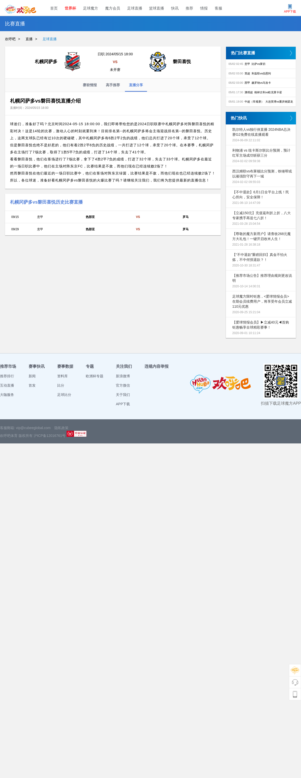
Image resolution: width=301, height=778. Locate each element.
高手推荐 (113, 85)
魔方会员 (112, 8)
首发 (32, 385)
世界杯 (70, 8)
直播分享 (136, 87)
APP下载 (123, 404)
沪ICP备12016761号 (50, 436)
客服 (218, 8)
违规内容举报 (156, 366)
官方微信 (123, 385)
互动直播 (7, 385)
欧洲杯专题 (94, 376)
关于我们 (123, 395)
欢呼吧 (10, 39)
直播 (29, 39)
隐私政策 (61, 428)
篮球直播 (156, 8)
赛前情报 (90, 85)
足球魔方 (90, 8)
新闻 (32, 376)
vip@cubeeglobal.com (33, 428)
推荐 (189, 8)
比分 (60, 385)
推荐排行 (7, 376)
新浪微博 (123, 376)
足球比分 (64, 395)
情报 (204, 8)
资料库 (62, 376)
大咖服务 (7, 395)
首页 (54, 8)
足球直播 (134, 8)
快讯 (175, 8)
